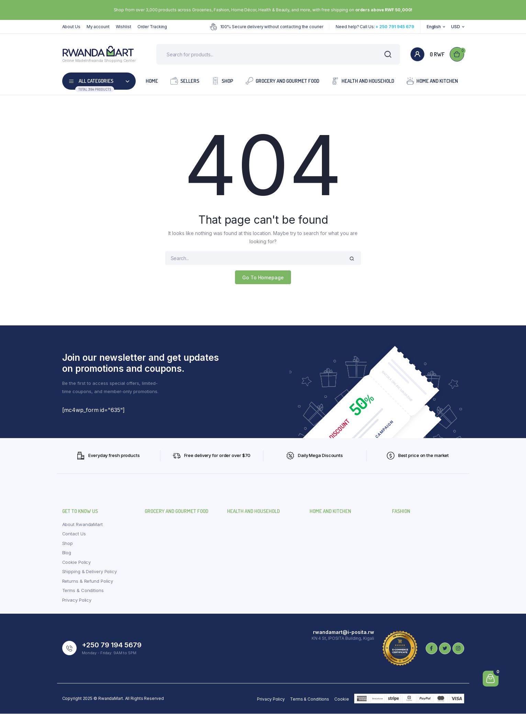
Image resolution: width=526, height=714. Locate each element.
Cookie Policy (76, 562)
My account (98, 26)
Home (152, 81)
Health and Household (363, 81)
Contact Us (74, 534)
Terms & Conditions (83, 590)
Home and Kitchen (432, 81)
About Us (71, 26)
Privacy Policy (77, 600)
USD (455, 26)
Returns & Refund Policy (87, 581)
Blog (66, 553)
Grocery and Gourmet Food (282, 81)
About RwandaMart (82, 524)
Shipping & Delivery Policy (89, 571)
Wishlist (123, 26)
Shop (222, 81)
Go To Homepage (263, 277)
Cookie (341, 699)
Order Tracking (152, 26)
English (434, 26)
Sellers (184, 81)
